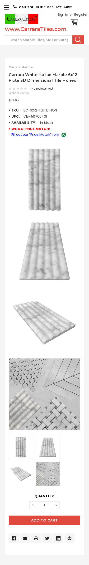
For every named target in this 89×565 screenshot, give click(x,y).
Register (81, 14)
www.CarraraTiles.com (35, 29)
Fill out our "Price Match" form (36, 134)
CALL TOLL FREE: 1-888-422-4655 (42, 7)
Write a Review (19, 93)
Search (78, 40)
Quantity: (44, 496)
